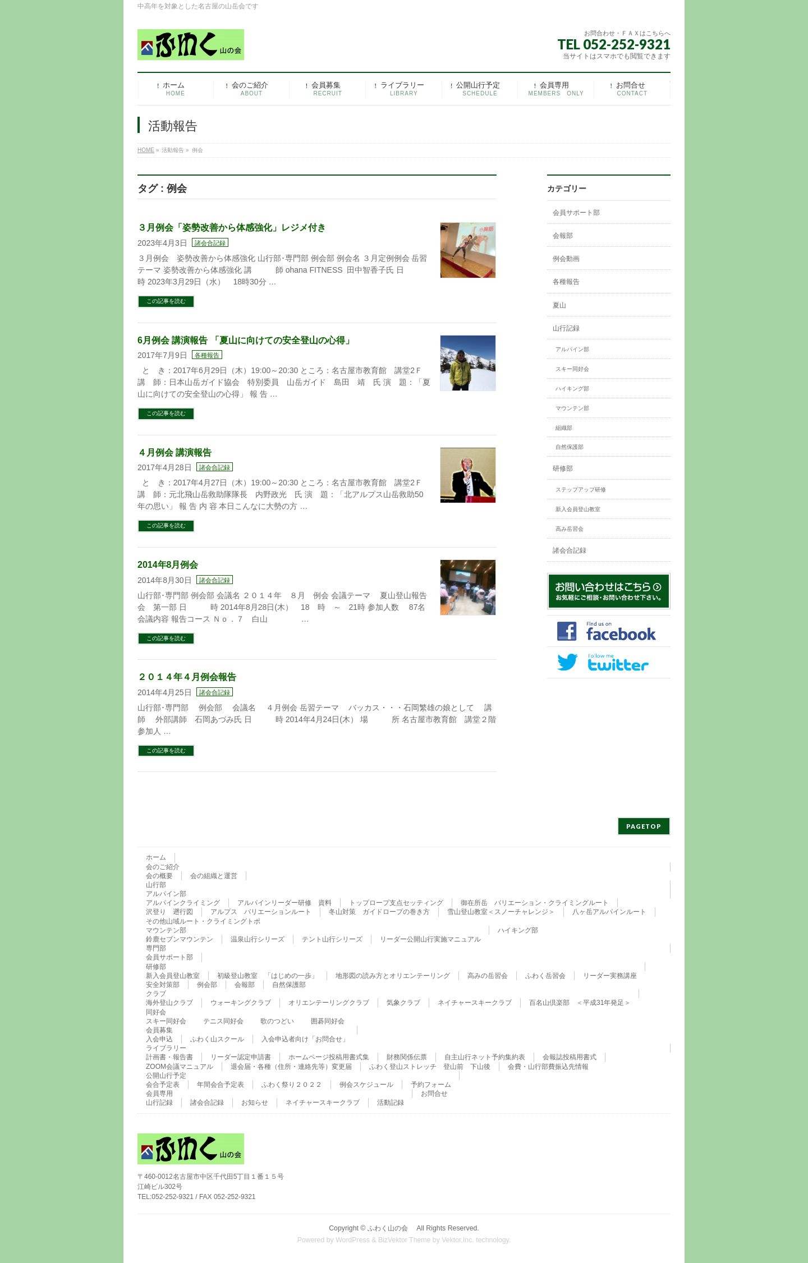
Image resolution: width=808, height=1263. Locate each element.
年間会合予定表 (220, 1085)
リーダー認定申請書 (240, 1057)
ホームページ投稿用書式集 (328, 1057)
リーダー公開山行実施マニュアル (430, 939)
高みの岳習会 (487, 976)
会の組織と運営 (213, 876)
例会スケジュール (366, 1085)
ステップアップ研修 (581, 489)
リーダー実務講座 (610, 976)
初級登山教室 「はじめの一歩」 (267, 976)
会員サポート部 (576, 213)
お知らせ (254, 1102)
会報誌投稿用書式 (569, 1057)
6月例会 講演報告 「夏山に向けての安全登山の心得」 (245, 340)
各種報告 (207, 355)
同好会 (156, 1012)
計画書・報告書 (169, 1057)
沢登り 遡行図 (169, 912)
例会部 (207, 985)
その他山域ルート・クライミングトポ (203, 921)
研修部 (563, 468)
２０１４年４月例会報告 (186, 677)
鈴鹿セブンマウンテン (179, 939)
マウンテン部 (572, 408)
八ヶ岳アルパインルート (609, 912)
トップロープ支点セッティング (396, 903)
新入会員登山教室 (578, 509)
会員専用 (159, 1093)
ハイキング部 (572, 388)
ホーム (156, 857)
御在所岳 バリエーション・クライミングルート (535, 903)
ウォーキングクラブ (240, 1003)
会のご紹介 (163, 867)
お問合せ (434, 1093)
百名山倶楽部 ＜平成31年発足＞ (580, 1003)
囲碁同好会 (328, 1021)
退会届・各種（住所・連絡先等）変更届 (291, 1067)
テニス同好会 (223, 1021)
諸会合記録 (210, 243)
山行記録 (566, 328)
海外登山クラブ (169, 1003)
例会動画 (566, 259)
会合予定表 (163, 1085)
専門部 (156, 948)
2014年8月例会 (168, 565)
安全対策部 (163, 985)
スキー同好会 (572, 369)
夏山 (559, 305)
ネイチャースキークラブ (475, 1003)
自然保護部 (570, 447)
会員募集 (159, 1030)
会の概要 (159, 876)
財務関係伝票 (407, 1057)
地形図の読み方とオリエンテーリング (393, 976)
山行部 (156, 885)
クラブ (156, 994)
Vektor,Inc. (458, 1240)
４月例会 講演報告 (174, 452)
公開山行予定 (166, 1076)
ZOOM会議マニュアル (179, 1067)
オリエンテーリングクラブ (328, 1003)
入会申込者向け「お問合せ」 (305, 1039)
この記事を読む (166, 301)
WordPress (353, 1240)
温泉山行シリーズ (257, 939)
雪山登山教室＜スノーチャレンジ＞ (501, 912)
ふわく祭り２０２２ (291, 1085)
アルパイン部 (572, 349)
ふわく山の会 (391, 1228)
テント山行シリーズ (332, 939)
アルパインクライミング (183, 903)
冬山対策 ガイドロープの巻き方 (379, 912)
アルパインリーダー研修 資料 (284, 903)
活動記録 (390, 1102)
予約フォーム (431, 1085)
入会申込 (159, 1039)
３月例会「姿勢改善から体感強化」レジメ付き (231, 227)
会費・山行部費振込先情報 (548, 1067)
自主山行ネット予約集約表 (484, 1057)
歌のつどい (277, 1021)
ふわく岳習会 (545, 976)
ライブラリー (166, 1048)
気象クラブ (403, 1003)
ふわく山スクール (217, 1039)
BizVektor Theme (404, 1240)
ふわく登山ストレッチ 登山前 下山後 (429, 1067)
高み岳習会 (570, 529)
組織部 (564, 428)
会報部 (563, 236)
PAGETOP (644, 826)
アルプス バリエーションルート (260, 912)
